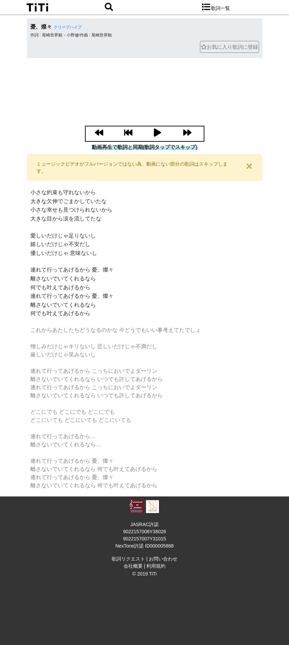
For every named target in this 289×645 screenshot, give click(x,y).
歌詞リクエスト (128, 559)
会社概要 (133, 566)
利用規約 (155, 566)
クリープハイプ (68, 27)
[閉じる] (249, 166)
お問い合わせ (163, 559)
